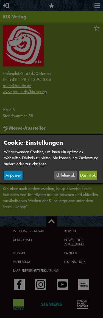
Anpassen (13, 175)
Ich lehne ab (65, 175)
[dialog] (51, 159)
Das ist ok (88, 175)
